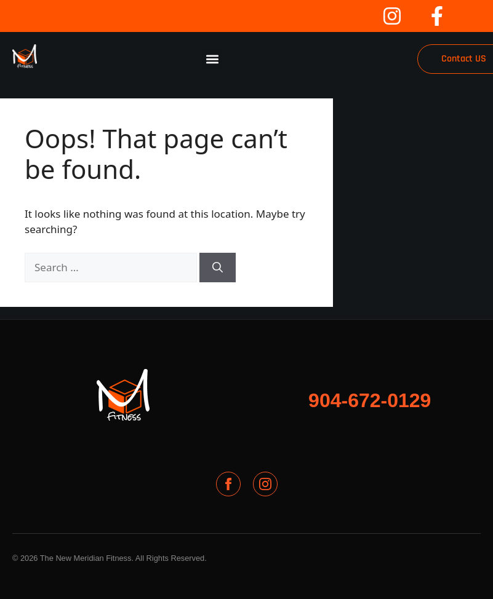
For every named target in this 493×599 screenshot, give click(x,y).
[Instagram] (265, 484)
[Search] (217, 267)
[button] (212, 59)
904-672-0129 (369, 400)
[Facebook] (228, 484)
